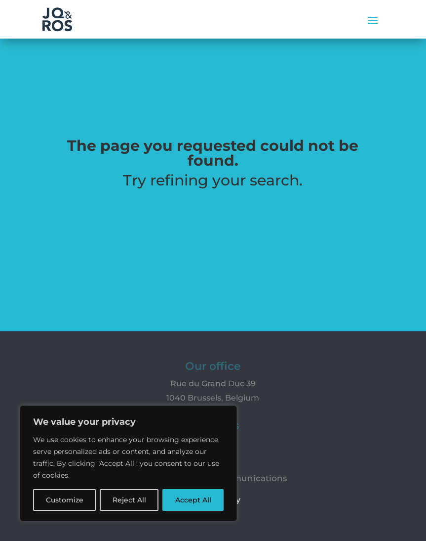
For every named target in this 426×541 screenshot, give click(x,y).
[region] (128, 463)
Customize (64, 500)
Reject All (129, 500)
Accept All (193, 500)
